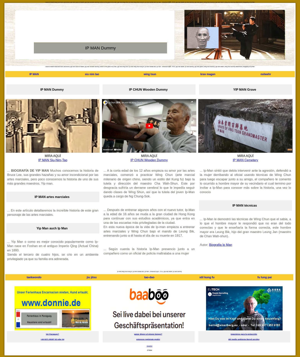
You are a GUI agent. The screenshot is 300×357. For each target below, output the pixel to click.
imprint (149, 346)
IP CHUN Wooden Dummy (149, 160)
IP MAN (34, 74)
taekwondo (34, 277)
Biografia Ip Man (220, 244)
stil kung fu (206, 277)
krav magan (207, 74)
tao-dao (149, 277)
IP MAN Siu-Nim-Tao (52, 160)
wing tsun (150, 74)
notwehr (266, 74)
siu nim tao (92, 74)
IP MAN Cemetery (245, 160)
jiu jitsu (92, 277)
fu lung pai (265, 277)
